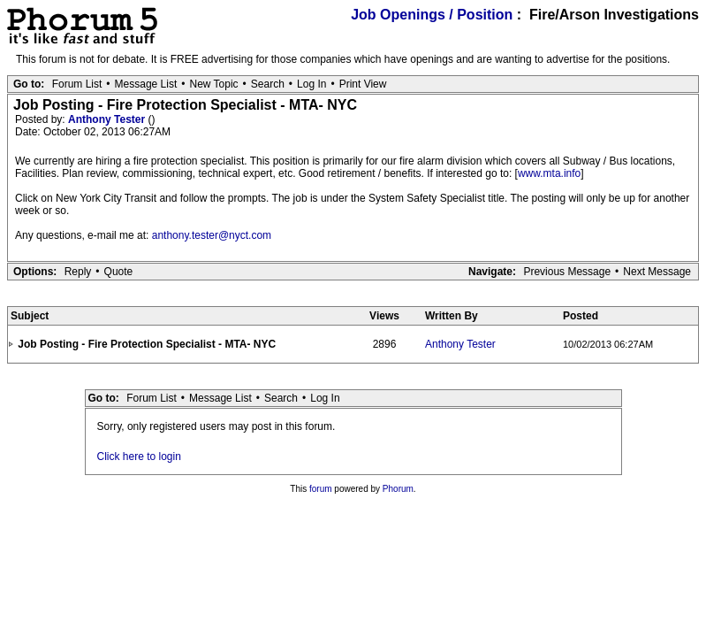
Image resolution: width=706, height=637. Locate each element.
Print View (363, 84)
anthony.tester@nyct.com (211, 235)
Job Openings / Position (431, 14)
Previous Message (567, 271)
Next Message (657, 271)
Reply (78, 271)
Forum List (77, 84)
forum (320, 489)
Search (268, 84)
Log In (311, 84)
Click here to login (139, 456)
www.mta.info (549, 173)
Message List (146, 84)
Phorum (398, 489)
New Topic (213, 84)
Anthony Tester (108, 119)
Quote (118, 271)
